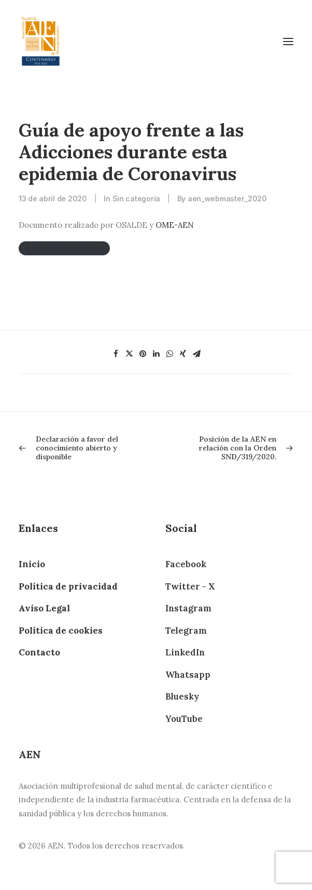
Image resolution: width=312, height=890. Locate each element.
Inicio (32, 564)
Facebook (185, 564)
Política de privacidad (68, 586)
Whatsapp (187, 674)
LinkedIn (185, 652)
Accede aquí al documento (64, 248)
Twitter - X (190, 586)
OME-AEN (174, 225)
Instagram (188, 608)
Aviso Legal (44, 608)
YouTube (184, 718)
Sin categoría (136, 198)
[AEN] (41, 41)
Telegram (186, 630)
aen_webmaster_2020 (227, 198)
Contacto (39, 652)
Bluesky (182, 696)
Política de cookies (61, 630)
